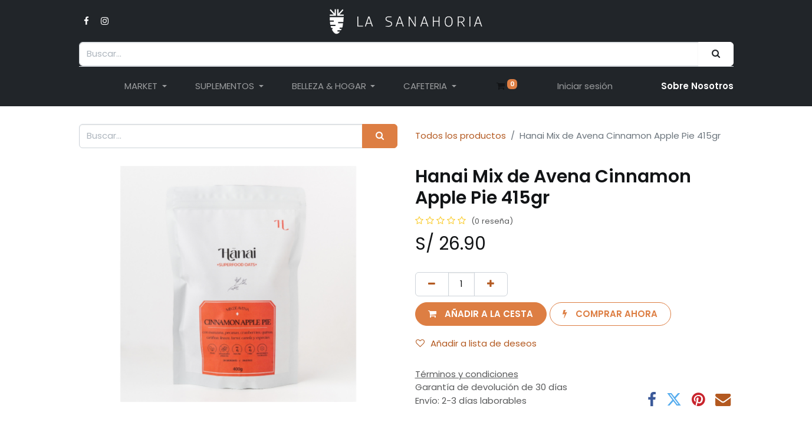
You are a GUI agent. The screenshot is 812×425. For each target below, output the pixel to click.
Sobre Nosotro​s (697, 86)
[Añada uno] (491, 284)
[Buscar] (715, 54)
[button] (481, 314)
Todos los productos (460, 135)
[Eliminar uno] (432, 284)
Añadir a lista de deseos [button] (476, 343)
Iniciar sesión (585, 86)
